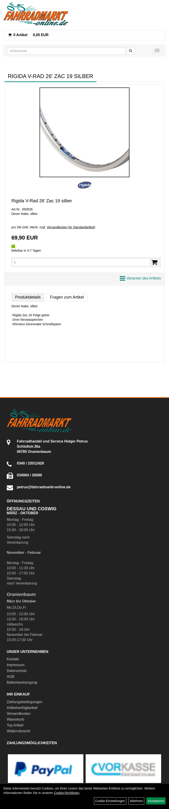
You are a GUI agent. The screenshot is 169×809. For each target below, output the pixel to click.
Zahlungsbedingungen (24, 702)
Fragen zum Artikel (67, 297)
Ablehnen (136, 801)
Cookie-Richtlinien (66, 793)
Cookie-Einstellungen (110, 801)
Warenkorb (15, 719)
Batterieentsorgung (22, 682)
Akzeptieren (156, 801)
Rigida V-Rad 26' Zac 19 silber (41, 200)
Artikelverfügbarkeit (22, 708)
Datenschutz (17, 671)
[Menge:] (81, 262)
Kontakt (13, 659)
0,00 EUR (28, 35)
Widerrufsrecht (18, 731)
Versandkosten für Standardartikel (70, 227)
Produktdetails (28, 297)
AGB (10, 676)
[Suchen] (130, 51)
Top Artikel (15, 725)
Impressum (15, 665)
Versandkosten (19, 713)
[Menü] (157, 50)
